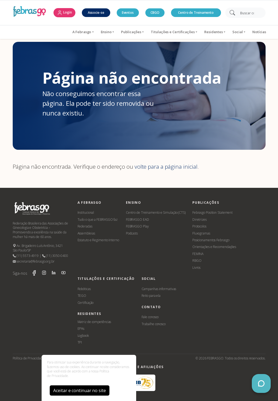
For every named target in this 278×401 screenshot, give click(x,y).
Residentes (183, 31)
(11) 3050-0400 (55, 255)
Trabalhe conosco (154, 324)
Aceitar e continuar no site (79, 390)
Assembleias (86, 233)
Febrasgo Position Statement (212, 212)
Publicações (101, 31)
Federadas (85, 226)
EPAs (81, 328)
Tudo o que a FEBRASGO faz (98, 219)
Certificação (86, 302)
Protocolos (199, 226)
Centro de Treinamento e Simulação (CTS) (156, 212)
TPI (80, 342)
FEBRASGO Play (137, 226)
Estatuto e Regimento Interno (98, 240)
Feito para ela (151, 295)
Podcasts (132, 233)
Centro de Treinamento (196, 12)
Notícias (229, 31)
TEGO (82, 295)
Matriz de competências (94, 322)
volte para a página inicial (166, 166)
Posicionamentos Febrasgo (210, 240)
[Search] (249, 13)
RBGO (197, 260)
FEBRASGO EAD (137, 219)
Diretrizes (199, 219)
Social (207, 31)
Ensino (75, 31)
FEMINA (197, 254)
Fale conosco (150, 317)
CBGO (154, 12)
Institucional (86, 212)
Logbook (83, 335)
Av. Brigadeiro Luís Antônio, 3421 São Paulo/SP (38, 248)
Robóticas (84, 289)
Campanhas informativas (159, 289)
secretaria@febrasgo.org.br (34, 261)
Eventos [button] (128, 12)
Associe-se (96, 12)
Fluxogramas (201, 233)
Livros (196, 267)
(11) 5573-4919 (26, 255)
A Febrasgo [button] (51, 31)
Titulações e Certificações (142, 31)
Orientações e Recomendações (214, 246)
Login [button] (64, 12)
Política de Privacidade (28, 358)
